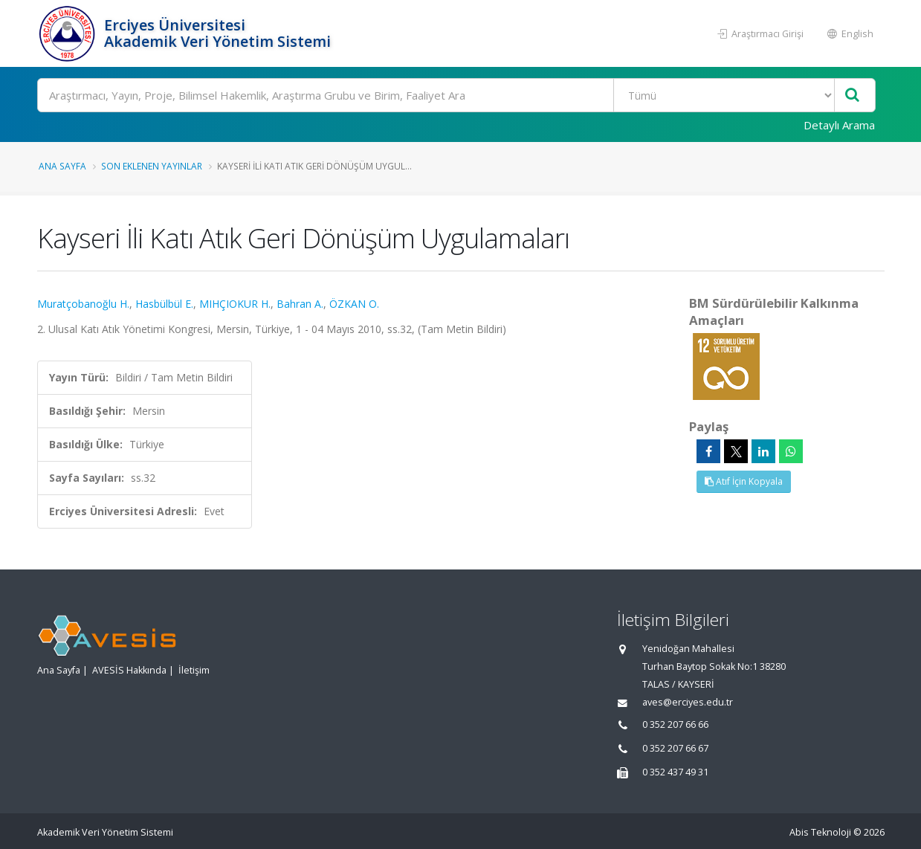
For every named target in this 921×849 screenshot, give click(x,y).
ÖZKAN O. (354, 304)
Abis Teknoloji (820, 832)
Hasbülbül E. (164, 304)
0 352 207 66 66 (675, 724)
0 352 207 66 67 (675, 748)
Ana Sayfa (62, 166)
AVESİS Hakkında (129, 670)
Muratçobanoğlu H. (83, 304)
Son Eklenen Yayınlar (151, 166)
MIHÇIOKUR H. (235, 304)
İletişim (194, 670)
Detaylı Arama (839, 124)
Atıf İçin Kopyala (744, 481)
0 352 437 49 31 (675, 772)
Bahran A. (300, 304)
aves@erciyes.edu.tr (687, 702)
